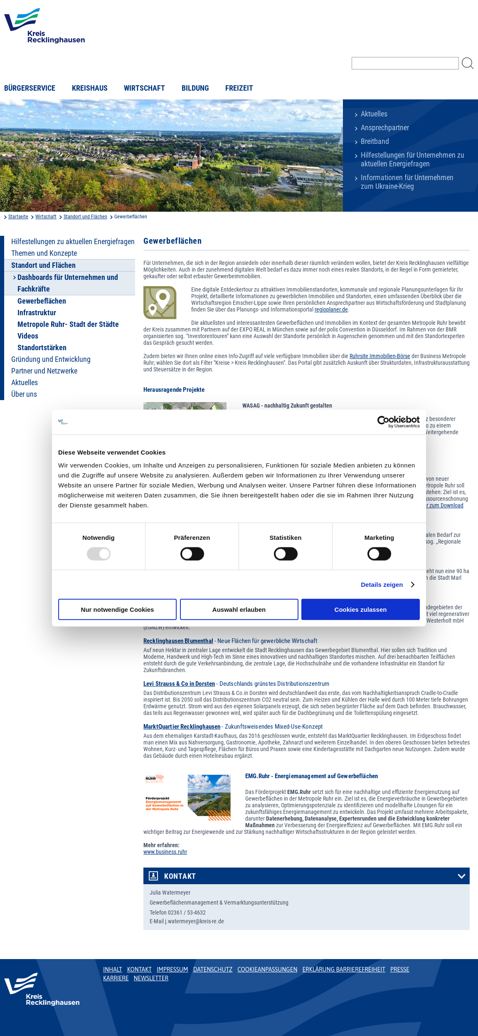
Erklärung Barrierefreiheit (343, 969)
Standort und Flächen (85, 217)
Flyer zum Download (440, 505)
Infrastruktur (36, 313)
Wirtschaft (144, 88)
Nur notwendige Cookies (117, 609)
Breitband (375, 141)
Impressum (172, 969)
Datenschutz (213, 969)
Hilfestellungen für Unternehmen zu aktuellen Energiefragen (412, 159)
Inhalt (112, 969)
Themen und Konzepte (44, 253)
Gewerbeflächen (41, 301)
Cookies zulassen (361, 609)
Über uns (24, 394)
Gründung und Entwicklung (51, 359)
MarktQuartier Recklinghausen (181, 726)
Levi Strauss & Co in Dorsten (179, 683)
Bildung (195, 88)
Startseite (18, 217)
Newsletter (151, 978)
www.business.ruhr (165, 851)
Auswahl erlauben (239, 609)
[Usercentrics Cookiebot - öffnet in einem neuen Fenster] (383, 421)
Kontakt (180, 876)
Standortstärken (42, 348)
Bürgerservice (29, 88)
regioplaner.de (331, 309)
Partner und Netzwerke (44, 371)
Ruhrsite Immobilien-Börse (380, 356)
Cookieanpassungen (267, 969)
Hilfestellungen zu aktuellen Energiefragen (73, 241)
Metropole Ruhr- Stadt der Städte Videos (68, 330)
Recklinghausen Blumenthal (178, 641)
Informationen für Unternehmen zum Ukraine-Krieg (407, 181)
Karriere (116, 978)
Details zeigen (382, 584)
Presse (399, 969)
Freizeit (239, 88)
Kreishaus (90, 88)
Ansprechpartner (385, 128)
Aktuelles (374, 114)
